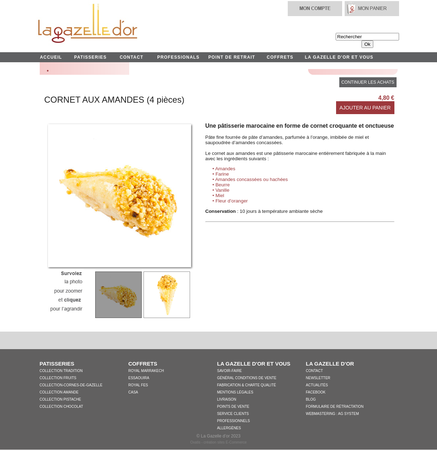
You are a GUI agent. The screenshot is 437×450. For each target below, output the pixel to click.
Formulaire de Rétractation (335, 407)
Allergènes (229, 428)
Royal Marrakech (146, 371)
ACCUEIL (51, 57)
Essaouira (138, 378)
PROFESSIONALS (178, 57)
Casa (133, 392)
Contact (314, 371)
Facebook (316, 392)
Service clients (233, 414)
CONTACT (131, 57)
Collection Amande (59, 392)
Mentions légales (235, 392)
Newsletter (318, 378)
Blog (311, 399)
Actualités (317, 385)
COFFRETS (280, 57)
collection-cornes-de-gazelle (71, 385)
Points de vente (233, 407)
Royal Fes (138, 385)
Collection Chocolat (61, 407)
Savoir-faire (229, 371)
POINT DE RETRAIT (231, 57)
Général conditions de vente (247, 378)
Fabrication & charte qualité (246, 385)
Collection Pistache (60, 399)
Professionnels (233, 421)
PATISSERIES (90, 57)
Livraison (226, 399)
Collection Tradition (61, 371)
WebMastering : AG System (332, 414)
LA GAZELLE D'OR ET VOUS (339, 57)
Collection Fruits (58, 378)
